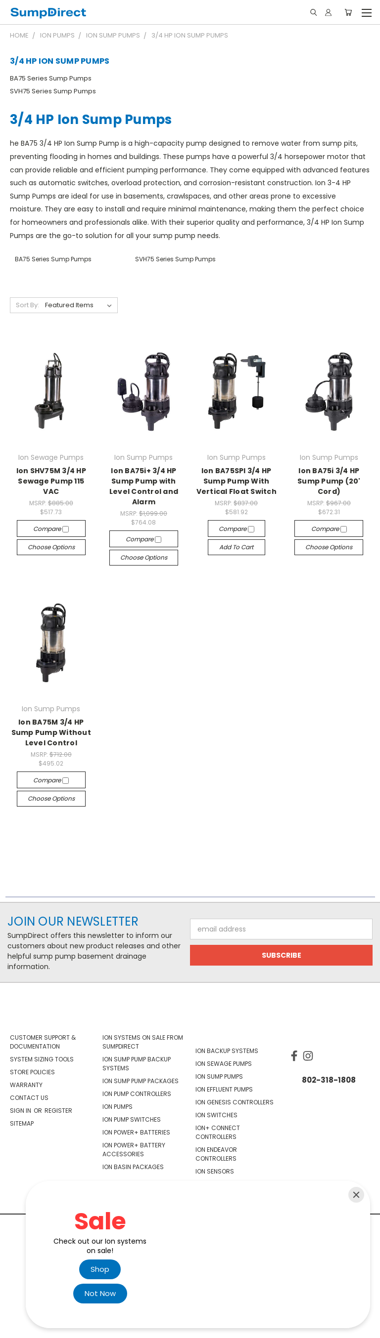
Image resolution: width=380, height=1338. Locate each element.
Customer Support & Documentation (43, 1042)
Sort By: (27, 305)
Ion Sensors (214, 1171)
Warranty (26, 1085)
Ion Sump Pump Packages (140, 1081)
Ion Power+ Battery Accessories (133, 1149)
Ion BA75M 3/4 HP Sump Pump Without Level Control (51, 732)
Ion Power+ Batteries (136, 1132)
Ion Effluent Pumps (224, 1089)
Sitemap (22, 1123)
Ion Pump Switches (131, 1119)
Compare (51, 529)
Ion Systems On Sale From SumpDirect (142, 1042)
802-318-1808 (329, 1080)
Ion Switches (216, 1115)
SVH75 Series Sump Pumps (53, 91)
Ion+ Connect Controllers (217, 1132)
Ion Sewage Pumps (223, 1063)
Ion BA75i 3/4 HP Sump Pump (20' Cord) (329, 481)
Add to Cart (236, 547)
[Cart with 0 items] (348, 12)
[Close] (356, 1195)
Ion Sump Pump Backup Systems (136, 1063)
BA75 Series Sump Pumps (51, 78)
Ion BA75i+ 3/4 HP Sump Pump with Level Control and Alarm (143, 486)
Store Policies (32, 1072)
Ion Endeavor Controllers (216, 1154)
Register (58, 1110)
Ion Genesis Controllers (234, 1102)
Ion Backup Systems (226, 1051)
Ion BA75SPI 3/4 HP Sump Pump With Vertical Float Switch (236, 481)
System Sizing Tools (42, 1059)
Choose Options (51, 547)
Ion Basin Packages (133, 1167)
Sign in (21, 1110)
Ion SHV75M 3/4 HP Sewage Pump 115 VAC (51, 481)
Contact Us (29, 1098)
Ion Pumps (117, 1106)
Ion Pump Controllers (136, 1094)
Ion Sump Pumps (219, 1076)
